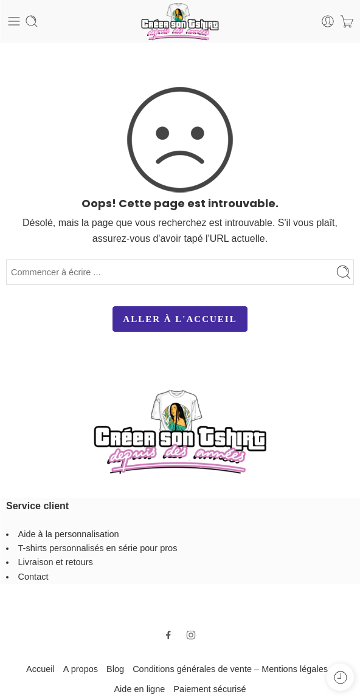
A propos (80, 669)
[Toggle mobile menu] (14, 21)
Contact (33, 577)
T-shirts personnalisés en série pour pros (98, 548)
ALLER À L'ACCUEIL (180, 319)
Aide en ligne (139, 689)
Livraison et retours (55, 562)
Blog (115, 669)
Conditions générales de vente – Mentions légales (230, 669)
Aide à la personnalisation (68, 534)
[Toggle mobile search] (31, 21)
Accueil (40, 669)
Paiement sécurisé (209, 689)
